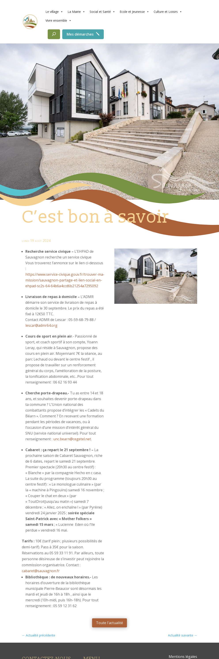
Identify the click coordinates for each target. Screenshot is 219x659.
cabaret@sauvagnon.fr (41, 570)
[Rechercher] (54, 34)
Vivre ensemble (58, 20)
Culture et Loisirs (168, 11)
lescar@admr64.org (41, 325)
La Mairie (76, 11)
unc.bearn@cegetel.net (72, 439)
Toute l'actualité (109, 622)
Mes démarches (80, 34)
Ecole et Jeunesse (134, 11)
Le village (54, 11)
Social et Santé (102, 11)
